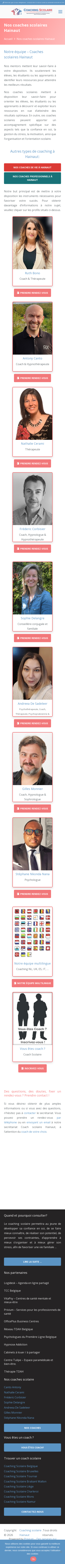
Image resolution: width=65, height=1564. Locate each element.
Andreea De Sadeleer (17, 1407)
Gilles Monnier (13, 1412)
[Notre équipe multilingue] (32, 933)
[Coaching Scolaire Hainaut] (32, 12)
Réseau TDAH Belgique (18, 1329)
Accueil (8, 39)
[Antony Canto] (32, 328)
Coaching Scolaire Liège (19, 1486)
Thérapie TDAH (14, 1371)
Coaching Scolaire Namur (20, 1501)
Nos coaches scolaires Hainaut (36, 39)
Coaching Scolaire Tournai (20, 1476)
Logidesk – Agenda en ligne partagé (26, 1283)
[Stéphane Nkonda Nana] (32, 844)
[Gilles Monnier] (32, 759)
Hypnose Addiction (15, 1344)
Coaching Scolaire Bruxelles (21, 1471)
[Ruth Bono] (32, 243)
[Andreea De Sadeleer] (32, 673)
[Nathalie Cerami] (32, 413)
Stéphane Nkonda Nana (19, 1418)
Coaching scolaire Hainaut (30, 1532)
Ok (33, 1559)
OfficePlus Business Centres (21, 1321)
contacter (30, 1113)
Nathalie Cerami (14, 1392)
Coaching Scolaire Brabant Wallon (25, 1481)
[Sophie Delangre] (32, 588)
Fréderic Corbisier (15, 1397)
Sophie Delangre (14, 1402)
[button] (60, 12)
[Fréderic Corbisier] (32, 499)
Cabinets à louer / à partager (22, 1352)
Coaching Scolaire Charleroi (21, 1491)
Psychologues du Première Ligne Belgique (30, 1337)
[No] (61, 1551)
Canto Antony (12, 1387)
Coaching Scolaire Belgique (21, 1466)
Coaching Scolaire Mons (19, 1496)
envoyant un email (38, 1122)
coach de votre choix (34, 1132)
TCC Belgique (12, 1290)
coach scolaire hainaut (18, 1161)
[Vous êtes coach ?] (32, 1018)
